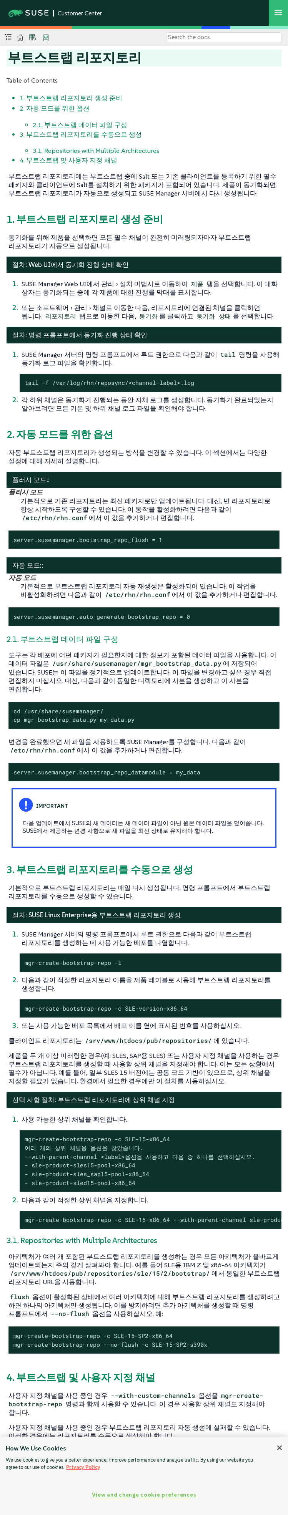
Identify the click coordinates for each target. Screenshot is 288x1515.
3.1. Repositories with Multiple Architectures (96, 150)
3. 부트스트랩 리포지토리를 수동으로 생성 (81, 134)
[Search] (223, 37)
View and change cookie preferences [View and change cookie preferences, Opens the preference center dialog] (144, 1494)
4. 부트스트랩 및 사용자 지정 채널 (68, 160)
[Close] (279, 1447)
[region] (144, 1476)
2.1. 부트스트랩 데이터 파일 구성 (80, 125)
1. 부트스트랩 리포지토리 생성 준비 (71, 98)
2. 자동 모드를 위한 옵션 (55, 108)
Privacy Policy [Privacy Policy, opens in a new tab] (83, 1467)
